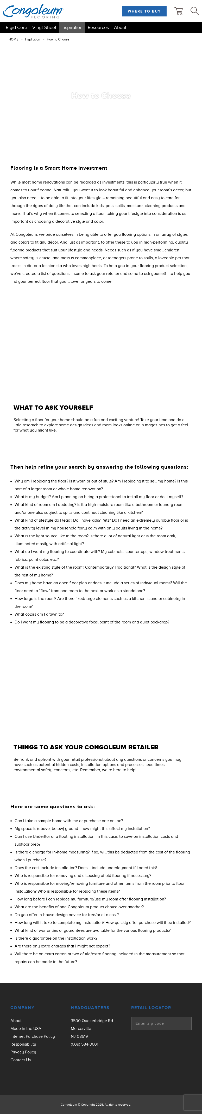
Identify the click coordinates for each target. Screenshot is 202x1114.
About (120, 27)
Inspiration (72, 27)
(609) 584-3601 (84, 1044)
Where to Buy (144, 11)
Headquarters (90, 1007)
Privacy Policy (23, 1052)
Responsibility (23, 1044)
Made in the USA (25, 1028)
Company (22, 1007)
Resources (98, 27)
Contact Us (20, 1060)
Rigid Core (16, 27)
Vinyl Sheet (44, 27)
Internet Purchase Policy (32, 1036)
